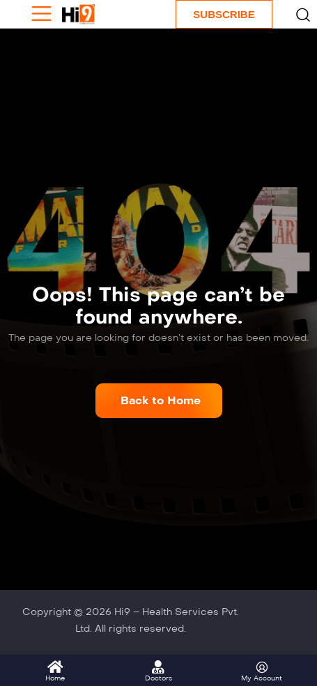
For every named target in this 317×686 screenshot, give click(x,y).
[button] (158, 400)
